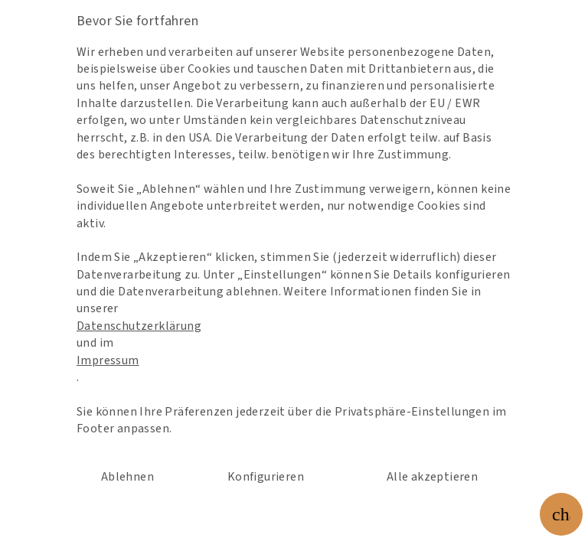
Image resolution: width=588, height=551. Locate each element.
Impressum (133, 348)
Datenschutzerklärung (160, 319)
